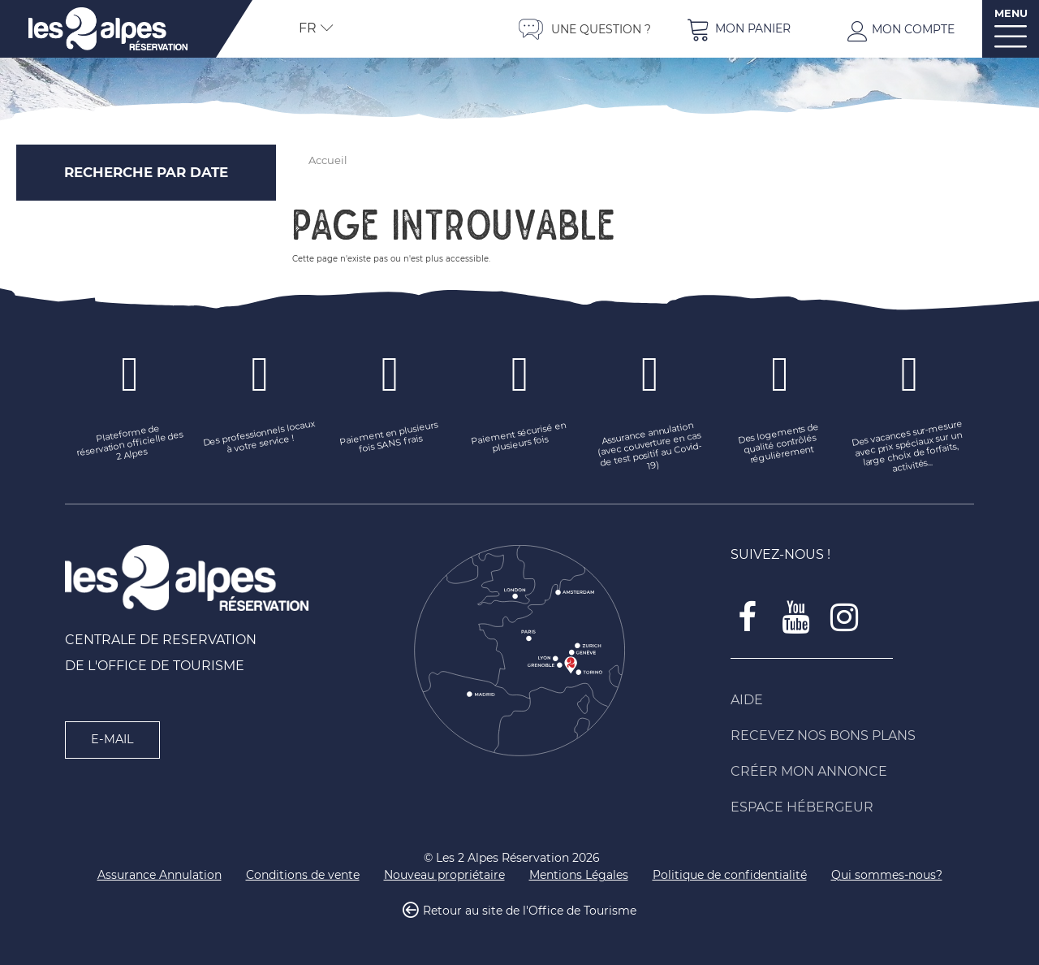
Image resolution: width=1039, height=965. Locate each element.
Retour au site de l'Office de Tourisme (529, 911)
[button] (738, 29)
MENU (1011, 13)
